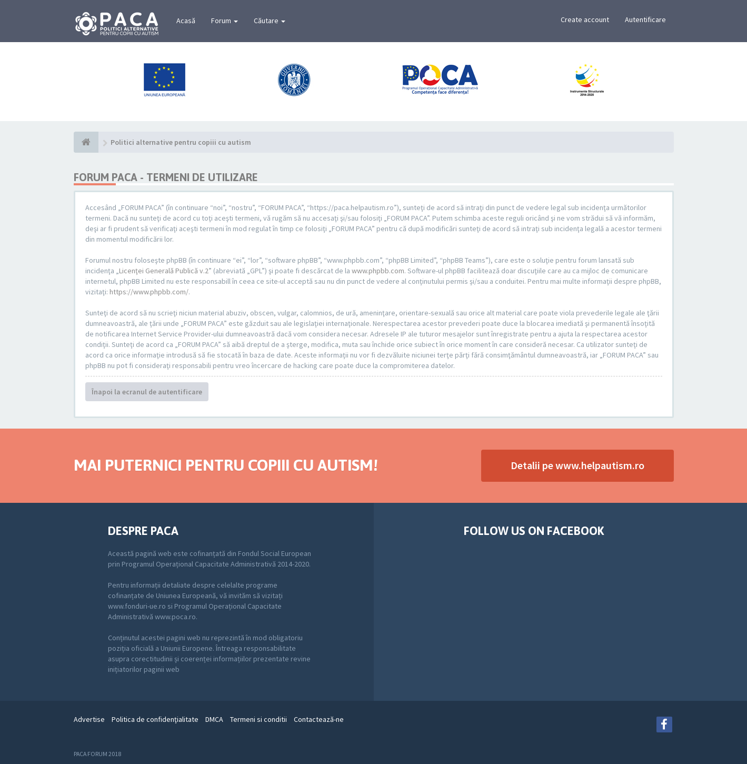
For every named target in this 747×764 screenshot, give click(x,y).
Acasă (185, 20)
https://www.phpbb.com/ (148, 291)
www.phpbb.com (378, 270)
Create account (585, 19)
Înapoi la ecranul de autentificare (147, 391)
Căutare (269, 20)
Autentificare (645, 19)
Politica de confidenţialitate (155, 719)
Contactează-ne (319, 719)
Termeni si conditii (258, 719)
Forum (224, 20)
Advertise (89, 719)
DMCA (214, 719)
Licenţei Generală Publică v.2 (163, 270)
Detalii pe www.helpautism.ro (577, 465)
